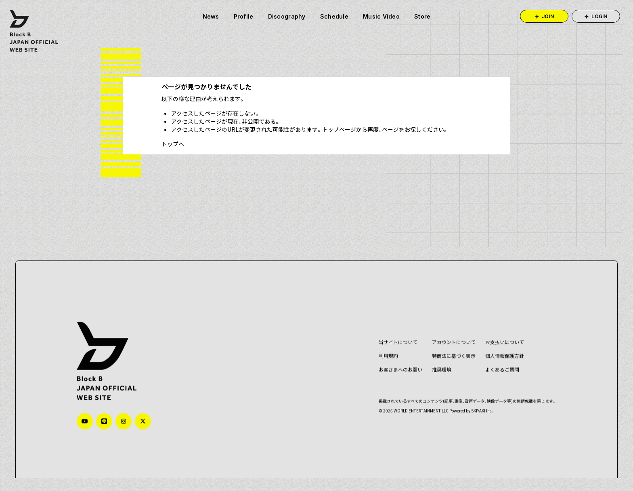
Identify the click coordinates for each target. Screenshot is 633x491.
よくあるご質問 (497, 354)
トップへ (172, 144)
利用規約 (382, 340)
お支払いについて (499, 326)
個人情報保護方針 (499, 340)
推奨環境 (436, 354)
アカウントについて (448, 326)
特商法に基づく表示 (448, 340)
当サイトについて (392, 326)
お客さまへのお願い (395, 354)
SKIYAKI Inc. (476, 395)
